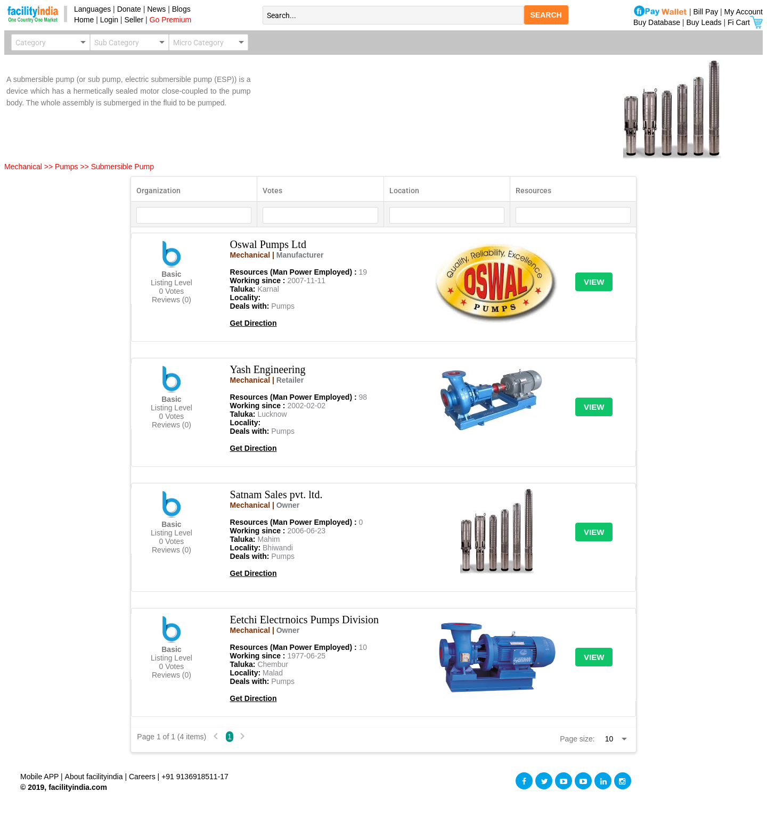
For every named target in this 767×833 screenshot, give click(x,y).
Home (82, 19)
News (157, 9)
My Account (743, 11)
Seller (133, 19)
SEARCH (546, 15)
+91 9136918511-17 (195, 776)
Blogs (181, 9)
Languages (90, 9)
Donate (129, 9)
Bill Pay (707, 11)
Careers (142, 776)
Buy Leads (703, 22)
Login (109, 19)
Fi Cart (745, 22)
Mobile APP (40, 776)
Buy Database (656, 22)
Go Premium (171, 19)
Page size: (577, 739)
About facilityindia (95, 776)
